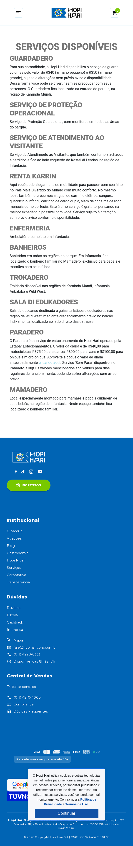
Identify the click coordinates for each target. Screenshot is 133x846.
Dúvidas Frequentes (31, 711)
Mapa (18, 640)
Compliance (24, 704)
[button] (114, 13)
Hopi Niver (16, 560)
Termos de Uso (76, 804)
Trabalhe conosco (21, 687)
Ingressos (28, 485)
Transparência (18, 582)
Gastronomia (18, 553)
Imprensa (15, 630)
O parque (15, 531)
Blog (11, 546)
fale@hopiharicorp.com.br (35, 647)
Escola (12, 615)
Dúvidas (13, 608)
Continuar (66, 813)
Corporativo (16, 575)
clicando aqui (49, 362)
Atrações (14, 538)
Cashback (15, 622)
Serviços (14, 568)
